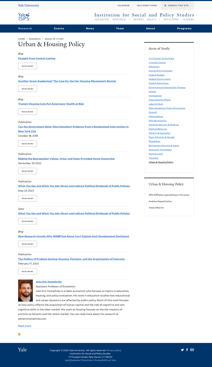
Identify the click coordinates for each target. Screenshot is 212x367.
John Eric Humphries (49, 281)
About (150, 28)
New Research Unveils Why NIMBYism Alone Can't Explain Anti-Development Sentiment (73, 236)
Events (59, 28)
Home (21, 38)
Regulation (154, 141)
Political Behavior (158, 129)
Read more (24, 325)
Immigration (155, 95)
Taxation (153, 158)
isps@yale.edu (72, 360)
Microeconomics (158, 120)
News (90, 28)
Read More (27, 65)
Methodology (156, 116)
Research (25, 28)
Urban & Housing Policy (161, 162)
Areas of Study (54, 38)
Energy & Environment (160, 70)
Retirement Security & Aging (164, 145)
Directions (87, 360)
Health (152, 91)
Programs (184, 28)
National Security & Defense (164, 124)
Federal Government (160, 79)
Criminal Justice (157, 62)
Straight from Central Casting (36, 58)
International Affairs (160, 99)
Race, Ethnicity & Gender (162, 137)
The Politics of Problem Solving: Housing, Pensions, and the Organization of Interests (71, 259)
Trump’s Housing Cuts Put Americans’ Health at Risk (51, 103)
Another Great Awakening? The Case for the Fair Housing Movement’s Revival (67, 81)
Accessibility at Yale (105, 360)
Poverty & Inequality (159, 133)
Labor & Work (156, 104)
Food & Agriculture (159, 83)
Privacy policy (114, 350)
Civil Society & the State (161, 58)
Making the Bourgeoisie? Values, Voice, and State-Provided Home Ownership (66, 158)
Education (154, 66)
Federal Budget (157, 75)
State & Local (156, 153)
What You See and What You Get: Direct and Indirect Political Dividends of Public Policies (74, 186)
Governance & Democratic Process (167, 87)
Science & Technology (160, 149)
